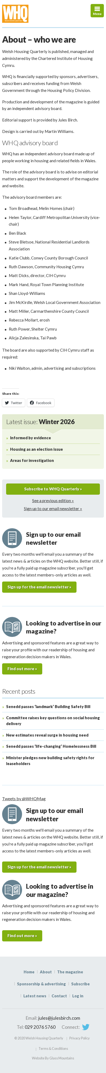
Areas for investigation (32, 460)
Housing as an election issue (36, 449)
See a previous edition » (53, 500)
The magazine (70, 972)
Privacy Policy (79, 1038)
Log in (77, 996)
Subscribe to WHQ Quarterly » (53, 488)
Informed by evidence (30, 438)
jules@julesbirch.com (59, 1018)
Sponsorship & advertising (41, 984)
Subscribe (80, 984)
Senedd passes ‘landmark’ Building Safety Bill (48, 706)
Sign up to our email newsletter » (53, 508)
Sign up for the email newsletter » (39, 586)
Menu (97, 13)
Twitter (85, 1027)
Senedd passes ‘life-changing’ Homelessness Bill (51, 746)
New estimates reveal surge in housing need (47, 735)
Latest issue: (40, 421)
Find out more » (22, 668)
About (46, 972)
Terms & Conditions (53, 1048)
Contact (59, 996)
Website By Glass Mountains (53, 1058)
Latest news (34, 996)
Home (29, 972)
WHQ (28, 14)
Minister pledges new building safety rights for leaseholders (50, 760)
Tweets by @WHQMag (24, 798)
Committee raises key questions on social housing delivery (53, 721)
